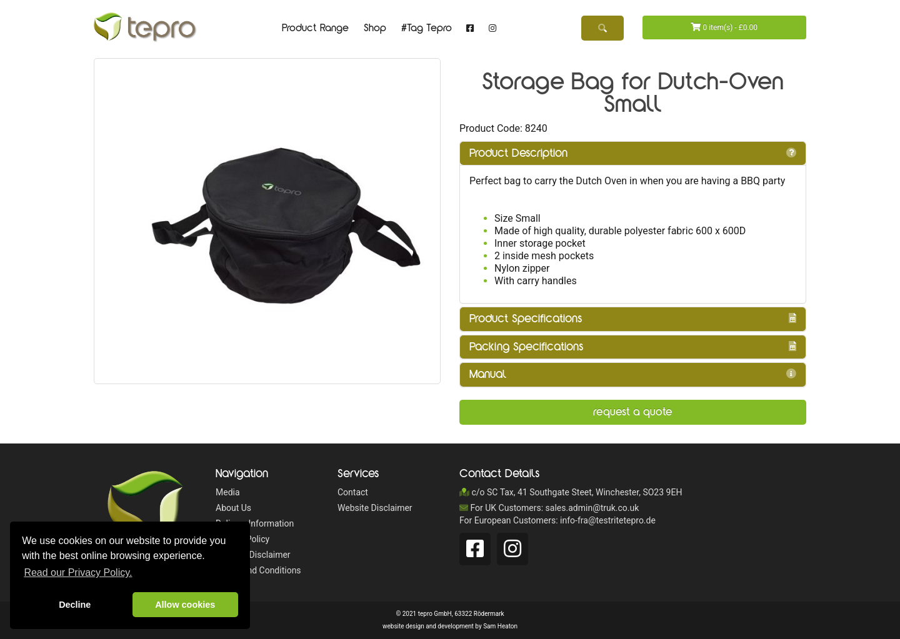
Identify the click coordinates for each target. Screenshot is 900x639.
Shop (375, 28)
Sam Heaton (500, 626)
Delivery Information (255, 523)
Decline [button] (75, 605)
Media (228, 492)
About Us (233, 508)
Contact (353, 492)
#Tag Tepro (426, 28)
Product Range (315, 28)
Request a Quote (632, 412)
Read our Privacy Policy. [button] (78, 572)
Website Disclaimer (253, 555)
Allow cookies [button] (185, 605)
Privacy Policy (242, 539)
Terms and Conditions (258, 570)
